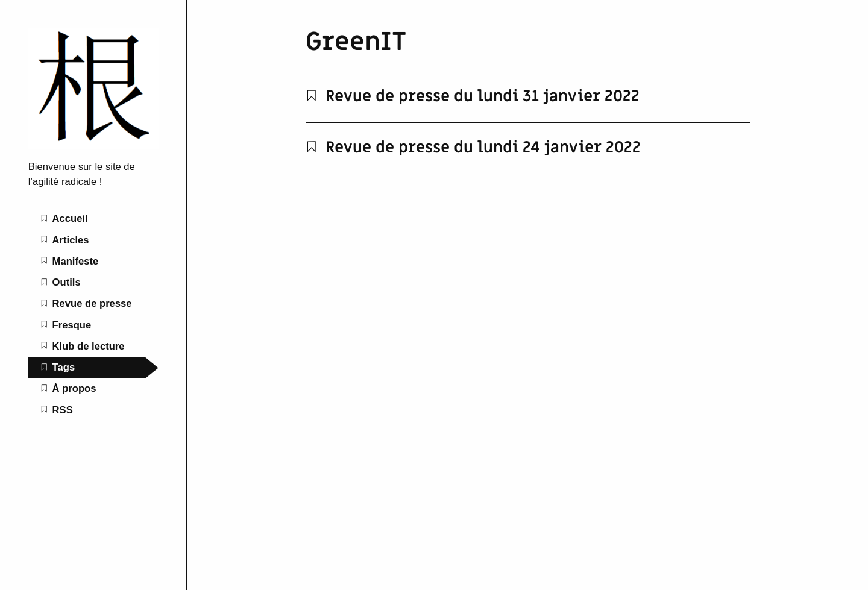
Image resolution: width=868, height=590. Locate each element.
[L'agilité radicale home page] (93, 145)
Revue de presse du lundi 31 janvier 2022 (473, 96)
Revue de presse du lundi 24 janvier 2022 (473, 147)
